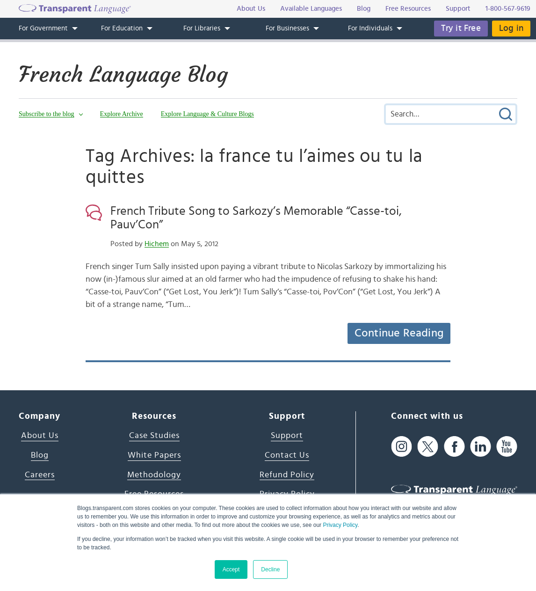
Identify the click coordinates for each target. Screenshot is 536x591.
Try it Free (461, 28)
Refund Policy (287, 475)
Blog (40, 455)
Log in (511, 28)
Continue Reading (399, 333)
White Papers (154, 455)
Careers (40, 475)
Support (287, 435)
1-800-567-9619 (507, 8)
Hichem (157, 244)
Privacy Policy (340, 525)
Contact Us (287, 455)
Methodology (154, 475)
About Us (39, 435)
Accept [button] (231, 569)
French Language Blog (123, 74)
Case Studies (154, 435)
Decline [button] (270, 569)
